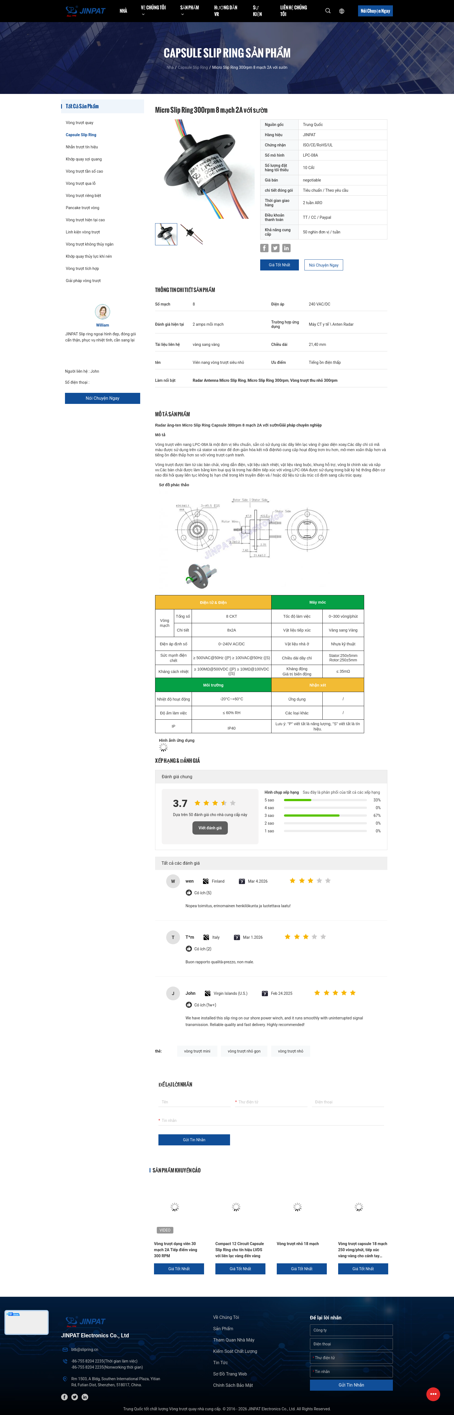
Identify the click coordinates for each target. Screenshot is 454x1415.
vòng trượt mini (197, 1051)
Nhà (123, 10)
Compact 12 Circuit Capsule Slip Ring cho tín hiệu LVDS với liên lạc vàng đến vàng (239, 1250)
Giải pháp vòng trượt (83, 280)
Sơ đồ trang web (230, 1374)
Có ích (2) (202, 949)
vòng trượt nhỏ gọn (244, 1051)
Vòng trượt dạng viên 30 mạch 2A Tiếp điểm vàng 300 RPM (175, 1250)
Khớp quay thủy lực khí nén (89, 256)
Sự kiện (257, 10)
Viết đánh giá (210, 828)
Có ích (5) (202, 893)
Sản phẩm (223, 1328)
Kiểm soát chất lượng (235, 1351)
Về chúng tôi (226, 1317)
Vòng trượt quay (79, 122)
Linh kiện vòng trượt (83, 232)
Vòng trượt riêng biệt (83, 195)
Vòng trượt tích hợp (82, 268)
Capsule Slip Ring (193, 67)
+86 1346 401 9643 (107, 382)
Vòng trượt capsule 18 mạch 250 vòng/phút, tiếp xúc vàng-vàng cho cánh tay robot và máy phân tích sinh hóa (362, 1250)
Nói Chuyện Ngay (375, 10)
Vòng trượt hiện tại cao (85, 220)
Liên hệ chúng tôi (293, 10)
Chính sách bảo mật (233, 1385)
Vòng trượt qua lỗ (81, 183)
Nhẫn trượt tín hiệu (82, 147)
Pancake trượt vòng (82, 208)
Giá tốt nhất (279, 265)
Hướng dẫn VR (225, 10)
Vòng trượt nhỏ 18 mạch (298, 1244)
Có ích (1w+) (205, 1005)
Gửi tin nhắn (194, 1140)
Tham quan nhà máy (233, 1340)
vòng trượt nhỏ (290, 1051)
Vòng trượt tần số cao (84, 171)
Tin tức (220, 1362)
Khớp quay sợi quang (84, 159)
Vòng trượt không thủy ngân (90, 244)
